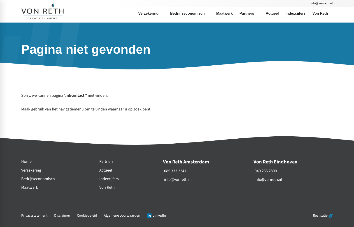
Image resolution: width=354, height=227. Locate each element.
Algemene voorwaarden (122, 215)
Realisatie (323, 215)
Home (26, 161)
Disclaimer (62, 215)
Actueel (105, 170)
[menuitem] (150, 13)
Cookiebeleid (87, 215)
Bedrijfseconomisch (38, 178)
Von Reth (107, 187)
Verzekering (31, 170)
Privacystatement (34, 215)
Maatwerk (29, 187)
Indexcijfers (109, 178)
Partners (106, 161)
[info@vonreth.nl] (321, 3)
